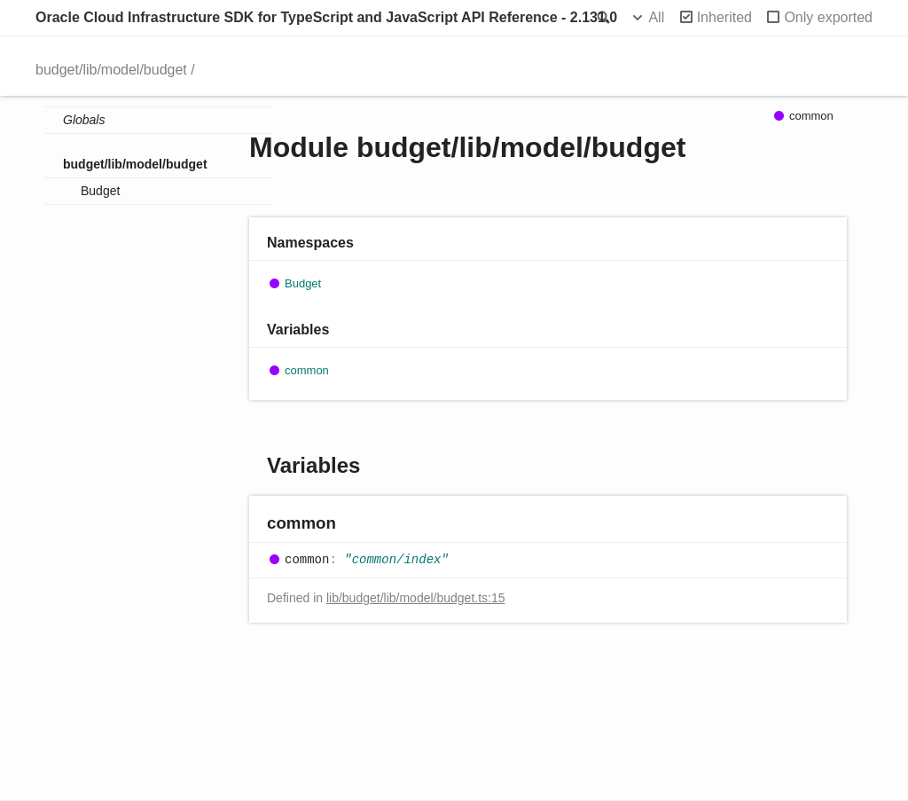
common (307, 370)
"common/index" (396, 560)
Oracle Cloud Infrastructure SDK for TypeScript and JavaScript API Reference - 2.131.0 (326, 17)
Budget (100, 191)
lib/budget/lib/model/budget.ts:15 (415, 598)
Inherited (724, 17)
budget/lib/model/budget (111, 69)
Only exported (828, 17)
